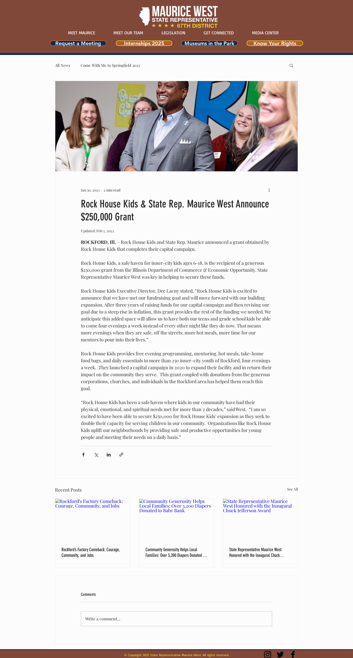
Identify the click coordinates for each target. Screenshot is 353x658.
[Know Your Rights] (275, 43)
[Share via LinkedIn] (108, 454)
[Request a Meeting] (78, 43)
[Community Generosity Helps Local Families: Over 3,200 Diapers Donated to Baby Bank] (176, 520)
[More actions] (269, 190)
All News (62, 65)
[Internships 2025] (144, 43)
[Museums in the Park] (209, 43)
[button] (291, 65)
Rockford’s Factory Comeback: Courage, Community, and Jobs (91, 552)
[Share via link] (121, 454)
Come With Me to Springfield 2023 (110, 65)
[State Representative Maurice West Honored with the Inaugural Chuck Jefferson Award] (260, 520)
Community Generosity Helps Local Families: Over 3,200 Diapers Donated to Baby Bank (175, 552)
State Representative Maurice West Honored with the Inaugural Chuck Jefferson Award (255, 552)
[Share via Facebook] (83, 454)
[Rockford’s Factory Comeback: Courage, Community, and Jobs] (92, 520)
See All (292, 489)
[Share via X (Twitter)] (96, 454)
